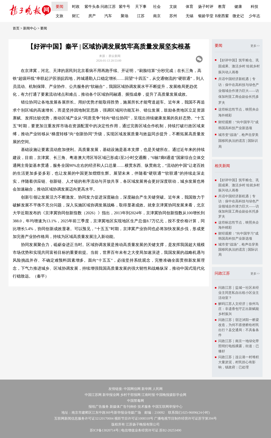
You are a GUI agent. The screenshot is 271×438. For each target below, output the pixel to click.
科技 (254, 6)
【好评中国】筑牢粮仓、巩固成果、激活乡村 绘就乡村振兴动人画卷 (239, 66)
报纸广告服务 (98, 406)
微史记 (238, 16)
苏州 (173, 16)
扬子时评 (205, 6)
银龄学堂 (205, 16)
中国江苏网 (93, 395)
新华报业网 (110, 395)
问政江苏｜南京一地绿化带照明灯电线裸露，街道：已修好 (238, 346)
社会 (157, 6)
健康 (238, 6)
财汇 (76, 16)
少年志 (254, 16)
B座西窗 (222, 16)
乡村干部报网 (130, 395)
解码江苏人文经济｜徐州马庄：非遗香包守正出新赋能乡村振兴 (238, 309)
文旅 (59, 16)
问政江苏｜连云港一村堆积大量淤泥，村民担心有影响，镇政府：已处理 (238, 362)
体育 (189, 6)
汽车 (108, 16)
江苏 (141, 16)
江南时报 (148, 395)
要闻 (59, 6)
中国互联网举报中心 (167, 406)
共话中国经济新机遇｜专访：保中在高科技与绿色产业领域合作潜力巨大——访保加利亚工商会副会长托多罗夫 (238, 90)
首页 (16, 28)
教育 (222, 6)
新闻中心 (30, 28)
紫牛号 (124, 6)
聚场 (124, 16)
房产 (92, 16)
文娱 (173, 6)
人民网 (157, 389)
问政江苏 (108, 6)
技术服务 (144, 406)
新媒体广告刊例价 (123, 406)
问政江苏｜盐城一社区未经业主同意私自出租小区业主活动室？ (238, 293)
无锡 (189, 16)
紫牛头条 (92, 6)
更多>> (255, 45)
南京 (157, 16)
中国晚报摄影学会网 (171, 395)
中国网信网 (132, 389)
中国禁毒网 (135, 400)
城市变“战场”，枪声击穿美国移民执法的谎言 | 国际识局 (238, 140)
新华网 (146, 389)
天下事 (141, 6)
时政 (76, 6)
